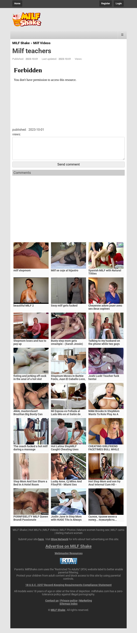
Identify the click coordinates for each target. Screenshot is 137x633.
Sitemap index (68, 608)
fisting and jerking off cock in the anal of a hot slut (29, 382)
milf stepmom (22, 275)
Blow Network (59, 543)
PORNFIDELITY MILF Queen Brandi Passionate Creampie (30, 524)
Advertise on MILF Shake (68, 551)
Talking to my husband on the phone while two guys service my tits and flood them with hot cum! (104, 350)
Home (17, 3)
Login (119, 3)
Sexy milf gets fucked (64, 310)
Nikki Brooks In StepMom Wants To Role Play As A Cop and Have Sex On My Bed (103, 420)
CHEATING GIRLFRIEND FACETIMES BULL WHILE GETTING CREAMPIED (103, 454)
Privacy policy (68, 605)
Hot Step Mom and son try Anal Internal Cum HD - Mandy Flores (104, 489)
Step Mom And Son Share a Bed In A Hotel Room (30, 488)
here (41, 543)
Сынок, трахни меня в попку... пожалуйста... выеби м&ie (102, 524)
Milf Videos (42, 43)
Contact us (52, 605)
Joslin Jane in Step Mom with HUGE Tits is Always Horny (66, 524)
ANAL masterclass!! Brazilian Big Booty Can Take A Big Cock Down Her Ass (29, 420)
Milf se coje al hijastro (64, 275)
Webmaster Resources (69, 558)
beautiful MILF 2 (23, 310)
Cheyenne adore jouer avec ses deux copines (105, 312)
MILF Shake (21, 43)
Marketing (85, 605)
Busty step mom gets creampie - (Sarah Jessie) (67, 347)
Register (105, 3)
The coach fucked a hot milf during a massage (30, 452)
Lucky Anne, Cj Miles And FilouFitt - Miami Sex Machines (66, 489)
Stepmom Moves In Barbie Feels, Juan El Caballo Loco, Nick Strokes (68, 383)
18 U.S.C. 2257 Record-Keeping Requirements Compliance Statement (68, 589)
